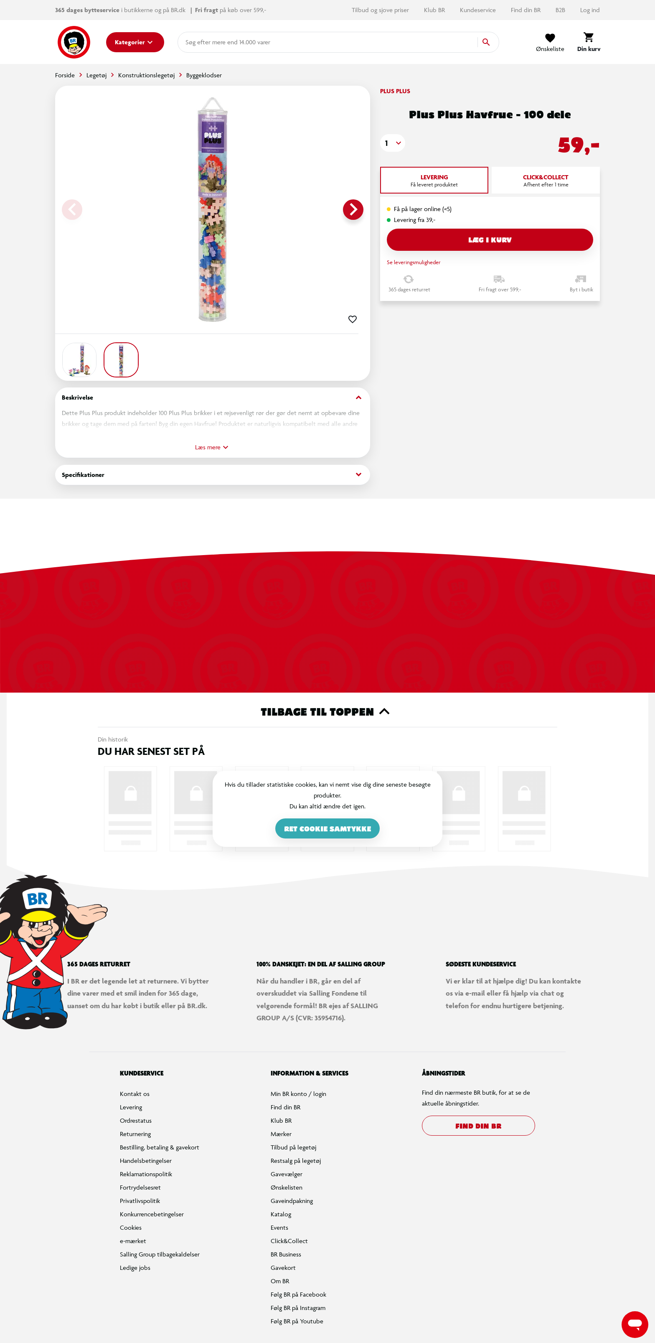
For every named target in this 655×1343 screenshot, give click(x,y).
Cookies (131, 1227)
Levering (131, 1107)
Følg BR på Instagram (298, 1308)
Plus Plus (395, 91)
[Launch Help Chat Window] (635, 1324)
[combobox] (198, 42)
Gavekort (283, 1268)
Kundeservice (479, 10)
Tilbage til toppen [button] (328, 711)
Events (279, 1227)
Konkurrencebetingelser (152, 1214)
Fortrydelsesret (140, 1187)
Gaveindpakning (292, 1201)
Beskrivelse (212, 397)
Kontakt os (135, 1094)
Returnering (135, 1134)
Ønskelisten (286, 1187)
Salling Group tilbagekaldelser (160, 1254)
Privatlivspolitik (140, 1201)
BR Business (286, 1254)
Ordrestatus (136, 1120)
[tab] (434, 180)
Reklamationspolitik (146, 1174)
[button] (392, 143)
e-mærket (133, 1241)
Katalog (281, 1214)
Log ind (590, 10)
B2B (561, 10)
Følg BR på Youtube (297, 1321)
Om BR (280, 1281)
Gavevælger (286, 1174)
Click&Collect (289, 1241)
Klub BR (435, 10)
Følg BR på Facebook (298, 1294)
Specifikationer (212, 474)
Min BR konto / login (298, 1094)
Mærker (281, 1134)
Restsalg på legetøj (296, 1161)
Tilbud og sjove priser (381, 10)
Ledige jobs (135, 1268)
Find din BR (526, 10)
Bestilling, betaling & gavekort (159, 1147)
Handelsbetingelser (146, 1161)
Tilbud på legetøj (293, 1147)
